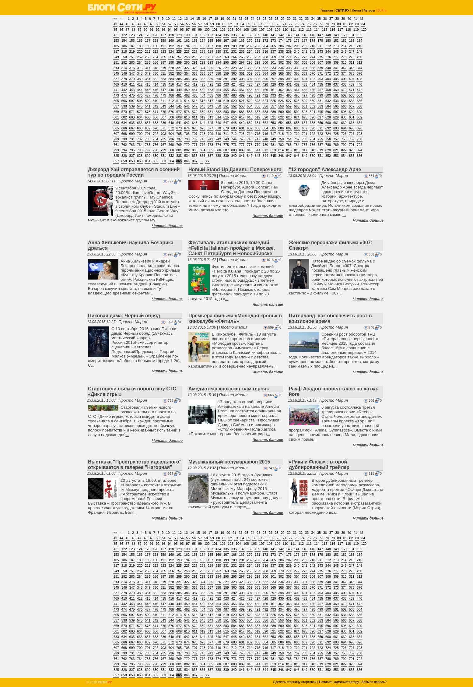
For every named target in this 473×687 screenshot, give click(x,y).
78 (327, 24)
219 (132, 51)
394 (249, 79)
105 (246, 29)
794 (124, 150)
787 (320, 144)
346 (124, 73)
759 (351, 139)
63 (236, 24)
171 (257, 40)
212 (328, 46)
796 (139, 150)
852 (328, 155)
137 (242, 35)
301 (273, 62)
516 (202, 101)
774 (218, 144)
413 (147, 84)
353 (179, 73)
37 (331, 18)
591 (289, 112)
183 (351, 40)
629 (336, 117)
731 (132, 139)
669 (147, 128)
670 (155, 128)
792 (359, 144)
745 (242, 139)
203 (257, 46)
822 (344, 150)
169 (242, 40)
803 (195, 150)
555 (257, 106)
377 (116, 79)
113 (309, 29)
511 (163, 101)
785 (304, 144)
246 (344, 51)
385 (179, 79)
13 (186, 18)
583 (226, 112)
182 (344, 40)
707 (195, 134)
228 (202, 51)
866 (187, 161)
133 (210, 35)
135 (226, 35)
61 (224, 24)
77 (321, 24)
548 (202, 106)
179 (320, 40)
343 (351, 68)
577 (179, 112)
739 (195, 139)
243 (320, 51)
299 (257, 62)
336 (297, 68)
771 (195, 144)
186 (124, 46)
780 (265, 144)
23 (246, 18)
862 (155, 161)
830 (155, 155)
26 (264, 18)
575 (163, 112)
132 (202, 35)
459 (257, 90)
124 (139, 35)
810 (249, 150)
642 (187, 123)
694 (344, 128)
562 (312, 106)
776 (234, 144)
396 (265, 79)
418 (187, 84)
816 (297, 150)
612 (202, 117)
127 (163, 35)
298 (249, 62)
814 (281, 150)
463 (289, 90)
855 (351, 155)
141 (273, 35)
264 (234, 57)
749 (273, 139)
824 (359, 150)
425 (242, 84)
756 (328, 139)
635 (132, 123)
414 (155, 84)
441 (116, 90)
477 (147, 95)
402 (312, 79)
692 (328, 128)
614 (218, 117)
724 (328, 134)
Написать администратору (339, 682)
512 (171, 101)
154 (124, 40)
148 (328, 35)
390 (218, 79)
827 (132, 155)
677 (210, 128)
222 (155, 51)
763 (132, 144)
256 (171, 57)
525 (273, 101)
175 (289, 40)
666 (124, 128)
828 (139, 155)
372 (328, 73)
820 (328, 150)
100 (207, 29)
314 (124, 68)
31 (295, 18)
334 (281, 68)
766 (155, 144)
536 (359, 101)
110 (285, 29)
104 (238, 29)
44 (121, 24)
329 (242, 68)
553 (242, 106)
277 (336, 57)
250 (124, 57)
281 (116, 62)
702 (155, 134)
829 (147, 155)
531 (320, 101)
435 (320, 84)
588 (265, 112)
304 (297, 62)
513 (179, 101)
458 (249, 90)
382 (155, 79)
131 (195, 35)
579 (195, 112)
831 (163, 155)
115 (325, 29)
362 (249, 73)
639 (163, 123)
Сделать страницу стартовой (295, 682)
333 (273, 68)
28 (277, 18)
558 (281, 106)
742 (218, 139)
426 (249, 84)
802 (187, 150)
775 (226, 144)
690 (312, 128)
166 (218, 40)
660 (328, 123)
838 (218, 155)
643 (195, 123)
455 (226, 90)
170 (249, 40)
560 (297, 106)
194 (187, 46)
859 (132, 161)
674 (187, 128)
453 (210, 90)
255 (163, 57)
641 (179, 123)
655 (289, 123)
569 (116, 112)
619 (257, 117)
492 (265, 95)
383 (163, 79)
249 (116, 57)
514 (187, 101)
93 (164, 29)
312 (359, 62)
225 (179, 51)
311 (351, 62)
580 (202, 112)
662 (344, 123)
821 (336, 150)
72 (291, 24)
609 (179, 117)
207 (289, 46)
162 (187, 40)
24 (252, 18)
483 (195, 95)
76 (315, 24)
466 (312, 90)
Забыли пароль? (374, 682)
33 (307, 18)
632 (359, 117)
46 (133, 24)
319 (163, 68)
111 (293, 29)
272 (297, 57)
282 (124, 62)
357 (210, 73)
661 (336, 123)
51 (164, 24)
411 (132, 84)
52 (170, 24)
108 (269, 29)
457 (242, 90)
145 (304, 35)
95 (176, 29)
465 (304, 90)
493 (273, 95)
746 (249, 139)
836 (202, 155)
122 (124, 35)
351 (163, 73)
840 (234, 155)
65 (248, 24)
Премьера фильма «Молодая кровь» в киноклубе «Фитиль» (235, 318)
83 (357, 24)
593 (304, 112)
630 (344, 117)
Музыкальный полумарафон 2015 (229, 461)
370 (312, 73)
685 (273, 128)
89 (139, 29)
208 (297, 46)
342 (344, 68)
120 (364, 29)
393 (242, 79)
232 (234, 51)
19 (222, 18)
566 (344, 106)
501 (336, 95)
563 (320, 106)
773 (210, 144)
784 (297, 144)
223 (163, 51)
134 (218, 35)
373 (336, 73)
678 (218, 128)
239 (289, 51)
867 (195, 161)
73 (297, 24)
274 (312, 57)
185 (116, 46)
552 (234, 106)
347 (132, 73)
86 (121, 29)
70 (278, 24)
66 (254, 24)
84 (363, 24)
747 (257, 139)
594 (312, 112)
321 (179, 68)
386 (187, 79)
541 (147, 106)
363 (257, 73)
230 (218, 51)
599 (351, 112)
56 (194, 24)
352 (171, 73)
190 (155, 46)
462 (281, 90)
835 (195, 155)
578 (187, 112)
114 (317, 29)
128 (171, 35)
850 (312, 155)
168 (234, 40)
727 (351, 134)
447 (163, 90)
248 (359, 51)
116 (332, 29)
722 (312, 134)
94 (170, 29)
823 (351, 150)
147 (320, 35)
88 (133, 29)
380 (139, 79)
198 (218, 46)
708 (202, 134)
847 (289, 155)
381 (147, 79)
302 (281, 62)
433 (304, 84)
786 (312, 144)
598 (344, 112)
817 (304, 150)
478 (155, 95)
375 (351, 73)
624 (297, 117)
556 (265, 106)
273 (304, 57)
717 (273, 134)
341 (336, 68)
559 (289, 106)
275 (320, 57)
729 (116, 139)
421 (210, 84)
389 (210, 79)
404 (328, 79)
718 (281, 134)
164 (202, 40)
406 (344, 79)
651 (257, 123)
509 (147, 101)
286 (155, 62)
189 (147, 46)
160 (171, 40)
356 (202, 73)
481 (179, 95)
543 (163, 106)
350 (155, 73)
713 (242, 134)
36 (325, 18)
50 (157, 24)
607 (163, 117)
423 (226, 84)
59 (212, 24)
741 (210, 139)
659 (320, 123)
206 (281, 46)
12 (180, 18)
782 (281, 144)
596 (328, 112)
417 (179, 84)
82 (351, 24)
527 (289, 101)
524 (265, 101)
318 (155, 68)
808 (234, 150)
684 (265, 128)
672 (171, 128)
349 (147, 73)
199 (226, 46)
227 (195, 51)
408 (359, 79)
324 (202, 68)
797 (147, 150)
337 (304, 68)
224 (171, 51)
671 (163, 128)
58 (206, 24)
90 (145, 29)
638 (155, 123)
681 (242, 128)
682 (249, 128)
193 (179, 46)
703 (163, 134)
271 (289, 57)
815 (289, 150)
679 (226, 128)
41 (355, 18)
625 (304, 117)
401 (304, 79)
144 (297, 35)
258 (187, 57)
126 (155, 35)
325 (210, 68)
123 (132, 35)
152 (359, 35)
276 (328, 57)
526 (281, 101)
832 (171, 155)
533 (336, 101)
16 (204, 18)
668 (139, 128)
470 (344, 90)
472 (359, 90)
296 (234, 62)
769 (179, 144)
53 (176, 24)
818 (312, 150)
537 (116, 106)
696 (359, 128)
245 (336, 51)
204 (265, 46)
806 (218, 150)
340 (328, 68)
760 (359, 139)
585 (242, 112)
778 (249, 144)
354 (187, 73)
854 (344, 155)
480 (171, 95)
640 (171, 123)
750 (281, 139)
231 (226, 51)
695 (351, 128)
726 (344, 134)
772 (202, 144)
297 (242, 62)
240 (297, 51)
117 (340, 29)
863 (163, 161)
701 (147, 134)
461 (273, 90)
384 (171, 79)
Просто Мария (132, 181)
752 (297, 139)
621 (273, 117)
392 (234, 79)
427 (257, 84)
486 (218, 95)
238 (281, 51)
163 (195, 40)
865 (179, 161)
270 (281, 57)
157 (147, 40)
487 (226, 95)
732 (139, 139)
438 (344, 84)
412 (139, 84)
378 (124, 79)
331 (257, 68)
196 (202, 46)
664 (359, 123)
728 (359, 134)
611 (195, 117)
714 (249, 134)
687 (289, 128)
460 (265, 90)
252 (139, 57)
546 (187, 106)
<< (115, 18)
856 (359, 155)
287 (163, 62)
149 (336, 35)
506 (124, 101)
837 (210, 155)
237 (273, 51)
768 (171, 144)
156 (139, 40)
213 (336, 46)
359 (226, 73)
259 (195, 57)
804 (202, 150)
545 (179, 106)
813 (273, 150)
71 (284, 24)
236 (265, 51)
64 (242, 24)
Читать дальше (167, 226)
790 (344, 144)
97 (188, 29)
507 (132, 101)
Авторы (369, 10)
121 (116, 35)
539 (132, 106)
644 (202, 123)
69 (272, 24)
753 (304, 139)
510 (155, 101)
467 (320, 90)
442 (124, 90)
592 (297, 112)
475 (132, 95)
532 (328, 101)
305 (304, 62)
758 (344, 139)
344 (359, 68)
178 (312, 40)
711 (226, 134)
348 (139, 73)
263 (226, 57)
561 (304, 106)
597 (336, 112)
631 (351, 117)
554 (249, 106)
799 (163, 150)
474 (124, 95)
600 (359, 112)
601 (116, 117)
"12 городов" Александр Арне (325, 169)
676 (202, 128)
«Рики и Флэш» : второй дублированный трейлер (319, 464)
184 (359, 40)
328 (234, 68)
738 (187, 139)
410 (124, 84)
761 (116, 144)
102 (222, 29)
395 (257, 79)
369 (304, 73)
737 (179, 139)
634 (124, 123)
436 (328, 84)
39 (343, 18)
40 (349, 18)
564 (328, 106)
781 (273, 144)
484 (202, 95)
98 (194, 29)
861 (147, 161)
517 (210, 101)
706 (187, 134)
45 (127, 24)
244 (328, 51)
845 (273, 155)
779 (257, 144)
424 (234, 84)
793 (116, 150)
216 (359, 46)
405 (336, 79)
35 (319, 18)
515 (195, 101)
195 (195, 46)
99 (200, 29)
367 (289, 73)
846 (281, 155)
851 (320, 155)
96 (182, 29)
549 (210, 106)
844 (265, 155)
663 (351, 123)
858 (124, 161)
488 (234, 95)
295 (226, 62)
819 (320, 150)
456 (234, 90)
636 (139, 123)
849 (304, 155)
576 (171, 112)
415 (163, 84)
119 (356, 29)
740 (202, 139)
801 (179, 150)
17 (210, 18)
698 (124, 134)
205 (273, 46)
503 (351, 95)
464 (297, 90)
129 (179, 35)
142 (281, 35)
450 (187, 90)
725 (336, 134)
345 (116, 73)
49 (151, 24)
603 (132, 117)
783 (289, 144)
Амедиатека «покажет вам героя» (228, 388)
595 (320, 112)
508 (139, 101)
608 (171, 117)
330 (249, 68)
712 (234, 134)
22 (240, 18)
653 (273, 123)
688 (297, 128)
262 (218, 57)
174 (281, 40)
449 (179, 90)
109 (277, 29)
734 (155, 139)
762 (124, 144)
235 (257, 51)
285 (147, 62)
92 (157, 29)
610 (187, 117)
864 (171, 161)
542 (155, 106)
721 (304, 134)
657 (304, 123)
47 (139, 24)
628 (328, 117)
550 (218, 106)
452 (202, 90)
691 (320, 128)
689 (304, 128)
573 (147, 112)
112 (301, 29)
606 (155, 117)
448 (171, 90)
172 (265, 40)
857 (116, 161)
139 (257, 35)
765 (147, 144)
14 (192, 18)
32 (301, 18)
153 (116, 40)
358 (218, 73)
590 (281, 112)
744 (234, 139)
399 (289, 79)
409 (116, 84)
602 (124, 117)
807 (226, 150)
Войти (382, 10)
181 (336, 40)
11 (174, 18)
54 (182, 24)
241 (304, 51)
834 (187, 155)
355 (195, 73)
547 (195, 106)
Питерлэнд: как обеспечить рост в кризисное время (330, 318)
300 (265, 62)
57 (200, 24)
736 (171, 139)
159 (163, 40)
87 (127, 29)
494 (281, 95)
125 (147, 35)
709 (210, 134)
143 (289, 35)
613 (210, 117)
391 (226, 79)
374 (344, 73)
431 (289, 84)
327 (226, 68)
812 (265, 150)
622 (281, 117)
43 (115, 24)
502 (344, 95)
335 (289, 68)
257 (179, 57)
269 (273, 57)
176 (297, 40)
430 (281, 84)
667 (132, 128)
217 (116, 51)
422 (218, 84)
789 (336, 144)
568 (359, 106)
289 (179, 62)
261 (210, 57)
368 (297, 73)
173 (273, 40)
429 (273, 84)
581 (210, 112)
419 (195, 84)
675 (195, 128)
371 (320, 73)
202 (249, 46)
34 (313, 18)
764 (139, 144)
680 (234, 128)
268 (265, 57)
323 (195, 68)
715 (257, 134)
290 (187, 62)
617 (242, 117)
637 (147, 123)
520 (234, 101)
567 (351, 106)
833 (179, 155)
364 (265, 73)
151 (351, 35)
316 (139, 68)
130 (187, 35)
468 (328, 90)
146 (312, 35)
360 (234, 73)
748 (265, 139)
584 (234, 112)
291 (195, 62)
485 (210, 95)
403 (320, 79)
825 (116, 155)
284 (139, 62)
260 (202, 57)
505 (116, 101)
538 (124, 106)
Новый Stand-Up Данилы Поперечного (235, 169)
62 (230, 24)
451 (195, 90)
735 (163, 139)
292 (202, 62)
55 (188, 24)
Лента (356, 10)
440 (359, 84)
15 (198, 18)
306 (312, 62)
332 (265, 68)
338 (312, 68)
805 (210, 150)
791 (351, 144)
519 (226, 101)
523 (257, 101)
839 (226, 155)
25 (258, 18)
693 (336, 128)
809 (242, 150)
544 (171, 106)
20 (228, 18)
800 (171, 150)
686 (281, 128)
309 (336, 62)
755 (320, 139)
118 (348, 29)
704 (171, 134)
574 (155, 112)
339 (320, 68)
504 (359, 95)
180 (328, 40)
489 (242, 95)
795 (132, 150)
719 (289, 134)
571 (132, 112)
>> (207, 161)
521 (242, 101)
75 (309, 24)
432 (297, 84)
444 (139, 90)
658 (312, 123)
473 (116, 95)
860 (139, 161)
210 (312, 46)
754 (312, 139)
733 (147, 139)
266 (249, 57)
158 (155, 40)
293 (210, 62)
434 (312, 84)
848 (297, 155)
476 (139, 95)
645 (210, 123)
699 (132, 134)
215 (351, 46)
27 (270, 18)
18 (216, 18)
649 (242, 123)
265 (242, 57)
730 (124, 139)
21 (234, 18)
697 (116, 134)
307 (320, 62)
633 (116, 123)
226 (187, 51)
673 (179, 128)
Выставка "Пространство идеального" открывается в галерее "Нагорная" (134, 464)
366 (281, 73)
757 (336, 139)
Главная (327, 10)
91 (151, 29)
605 (147, 117)
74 (303, 24)
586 (249, 112)
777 (242, 144)
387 (195, 79)
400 (297, 79)
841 (242, 155)
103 (230, 29)
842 (249, 155)
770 (187, 144)
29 (283, 18)
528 (297, 101)
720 (297, 134)
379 (132, 79)
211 (320, 46)
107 (262, 29)
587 (257, 112)
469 (336, 90)
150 (344, 35)
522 (249, 101)
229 (210, 51)
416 (171, 84)
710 (218, 134)
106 (254, 29)
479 (163, 95)
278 (344, 57)
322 (187, 68)
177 (304, 40)
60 (218, 24)
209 (304, 46)
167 (226, 40)
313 (116, 68)
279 (351, 57)
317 (147, 68)
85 (115, 29)
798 (155, 150)
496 (297, 95)
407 (351, 79)
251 (132, 57)
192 (171, 46)
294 (218, 62)
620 (265, 117)
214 (344, 46)
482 (187, 95)
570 (124, 112)
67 (260, 24)
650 (249, 123)
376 (359, 73)
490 (249, 95)
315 (132, 68)
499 (320, 95)
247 (351, 51)
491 (257, 95)
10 (168, 18)
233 (242, 51)
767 (163, 144)
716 (265, 134)
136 (234, 35)
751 (289, 139)
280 (359, 57)
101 (215, 29)
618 (249, 117)
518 (218, 101)
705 (179, 134)
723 (320, 134)
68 (266, 24)
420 (202, 84)
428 (265, 84)
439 (351, 84)
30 (289, 18)
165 (210, 40)
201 (242, 46)
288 (171, 62)
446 (155, 90)
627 (320, 117)
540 (139, 106)
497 (304, 95)
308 (328, 62)
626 (312, 117)
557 (273, 106)
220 (139, 51)
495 (289, 95)
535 (351, 101)
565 (336, 106)
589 (273, 112)
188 (139, 46)
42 (361, 18)
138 (249, 35)
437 (336, 84)
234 (249, 51)
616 (234, 117)
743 (226, 139)
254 (155, 57)
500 (328, 95)
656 (297, 123)
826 (124, 155)
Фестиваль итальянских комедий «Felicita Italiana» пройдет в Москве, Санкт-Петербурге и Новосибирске (231, 248)
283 (132, 62)
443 (132, 90)
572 (139, 112)
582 (218, 112)
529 (304, 101)
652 (265, 123)
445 (147, 90)
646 (218, 123)
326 (218, 68)
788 (328, 144)
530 (312, 101)
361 (242, 73)
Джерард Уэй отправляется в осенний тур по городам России (134, 172)
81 (345, 24)
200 (234, 46)
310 (344, 62)
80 (339, 24)
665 (116, 128)
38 (337, 18)
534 (344, 101)
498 (312, 95)
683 (257, 128)
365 (273, 73)
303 (289, 62)
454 (218, 90)
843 (257, 155)
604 (139, 117)
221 (147, 51)
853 (336, 155)
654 (281, 123)
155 (132, 40)
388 (202, 79)
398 (281, 79)
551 (226, 106)
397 (273, 79)
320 (171, 68)
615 (226, 117)
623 (289, 117)
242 (312, 51)
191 (163, 46)
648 (234, 123)
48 (145, 24)
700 (139, 134)
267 (257, 57)
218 (124, 51)
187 (132, 46)
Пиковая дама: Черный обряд (124, 315)
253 (147, 57)
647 (226, 123)
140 (265, 35)
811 (257, 150)
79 (333, 24)
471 (351, 90)
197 (210, 46)
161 (179, 40)
